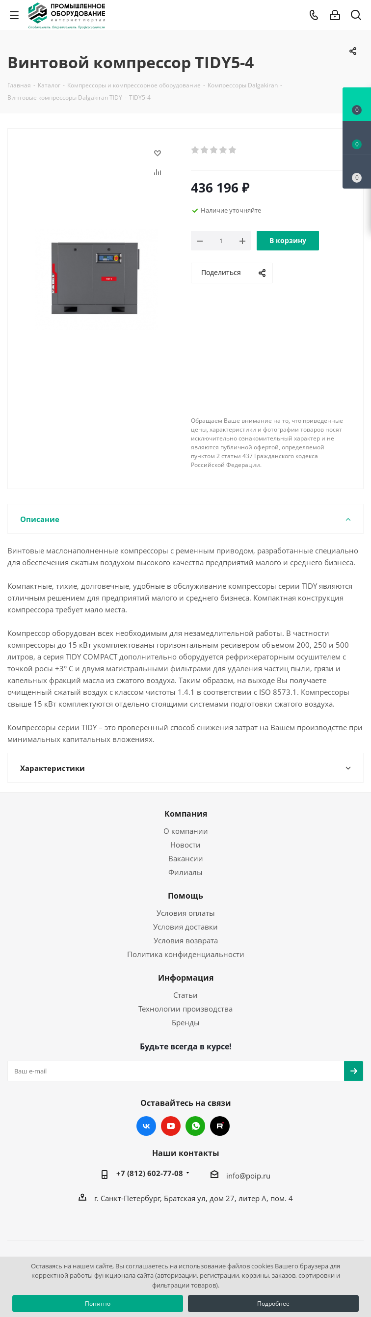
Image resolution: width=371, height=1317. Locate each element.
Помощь (185, 895)
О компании (185, 831)
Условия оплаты (186, 913)
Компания (185, 813)
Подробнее (273, 1303)
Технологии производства (185, 1009)
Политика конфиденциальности (185, 954)
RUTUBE (220, 1126)
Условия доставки (185, 927)
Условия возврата (186, 940)
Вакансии (185, 858)
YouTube (171, 1126)
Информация (185, 977)
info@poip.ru (248, 1175)
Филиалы (185, 872)
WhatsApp (195, 1126)
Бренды (186, 1022)
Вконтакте (146, 1126)
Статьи (185, 995)
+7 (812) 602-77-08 (149, 1173)
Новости (185, 845)
